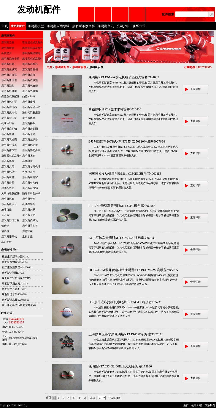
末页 (92, 397)
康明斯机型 (36, 26)
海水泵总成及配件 (32, 47)
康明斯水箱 (28, 155)
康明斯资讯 (106, 26)
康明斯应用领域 (58, 26)
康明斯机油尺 (9, 204)
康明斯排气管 (9, 150)
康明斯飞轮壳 (9, 139)
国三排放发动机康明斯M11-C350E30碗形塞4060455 (125, 173)
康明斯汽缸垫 (30, 80)
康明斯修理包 (9, 80)
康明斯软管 (7, 47)
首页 (5, 26)
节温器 (5, 215)
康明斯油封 (7, 85)
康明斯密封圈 (30, 128)
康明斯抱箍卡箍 (10, 58)
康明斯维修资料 (83, 26)
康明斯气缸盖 (30, 85)
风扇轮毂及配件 (10, 193)
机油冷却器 (7, 123)
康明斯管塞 (79, 67)
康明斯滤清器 (9, 107)
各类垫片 (6, 53)
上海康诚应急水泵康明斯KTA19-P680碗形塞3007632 (126, 334)
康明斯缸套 (7, 64)
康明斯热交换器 (31, 150)
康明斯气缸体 (30, 91)
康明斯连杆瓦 (9, 74)
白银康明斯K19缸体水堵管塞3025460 (115, 109)
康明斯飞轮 (28, 134)
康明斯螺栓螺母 (31, 53)
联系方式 (138, 26)
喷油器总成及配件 (32, 42)
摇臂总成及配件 (10, 96)
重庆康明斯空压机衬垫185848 (19, 305)
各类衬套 (27, 161)
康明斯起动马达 (31, 107)
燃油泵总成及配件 (32, 58)
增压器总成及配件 (11, 155)
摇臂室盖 (27, 231)
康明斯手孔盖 (30, 225)
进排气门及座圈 (31, 112)
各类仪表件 (28, 171)
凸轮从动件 (28, 96)
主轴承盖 (27, 236)
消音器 (5, 231)
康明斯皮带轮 (30, 220)
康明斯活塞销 (30, 69)
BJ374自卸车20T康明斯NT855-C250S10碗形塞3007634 (127, 141)
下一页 (82, 397)
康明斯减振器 (30, 139)
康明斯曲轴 (7, 134)
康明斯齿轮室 (30, 177)
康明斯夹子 (28, 209)
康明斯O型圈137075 (13, 272)
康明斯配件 (18, 26)
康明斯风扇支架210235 (15, 283)
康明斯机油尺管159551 (15, 262)
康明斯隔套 (7, 198)
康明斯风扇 (7, 161)
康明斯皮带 (28, 101)
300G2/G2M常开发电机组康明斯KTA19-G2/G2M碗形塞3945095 (133, 270)
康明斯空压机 (9, 117)
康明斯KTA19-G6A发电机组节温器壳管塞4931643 (124, 77)
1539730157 (16, 322)
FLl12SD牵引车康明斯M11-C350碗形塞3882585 (122, 205)
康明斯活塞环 (30, 64)
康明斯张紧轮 (9, 236)
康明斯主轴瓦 (9, 69)
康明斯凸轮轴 (9, 128)
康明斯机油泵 (9, 101)
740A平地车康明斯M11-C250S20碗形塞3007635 (122, 238)
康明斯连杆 (28, 74)
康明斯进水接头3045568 (15, 299)
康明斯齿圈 (7, 182)
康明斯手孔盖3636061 (14, 288)
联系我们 (210, 405)
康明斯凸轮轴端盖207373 (16, 278)
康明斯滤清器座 (10, 220)
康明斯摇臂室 (9, 91)
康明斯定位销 (30, 188)
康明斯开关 (28, 215)
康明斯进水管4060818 (14, 294)
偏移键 (5, 225)
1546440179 (16, 319)
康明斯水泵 (28, 117)
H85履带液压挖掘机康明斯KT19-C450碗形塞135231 (125, 302)
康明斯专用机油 (31, 166)
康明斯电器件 (9, 171)
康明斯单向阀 (30, 182)
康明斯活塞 (7, 42)
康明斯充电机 (9, 112)
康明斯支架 (7, 166)
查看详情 (195, 89)
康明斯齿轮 (7, 177)
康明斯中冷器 (9, 144)
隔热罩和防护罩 (31, 193)
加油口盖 (6, 209)
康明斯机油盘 (30, 144)
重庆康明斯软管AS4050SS (17, 267)
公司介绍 (123, 26)
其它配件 (6, 241)
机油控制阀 (28, 204)
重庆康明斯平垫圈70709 (15, 256)
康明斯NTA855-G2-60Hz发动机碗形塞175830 (120, 366)
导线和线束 (7, 188)
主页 (49, 67)
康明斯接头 (28, 123)
